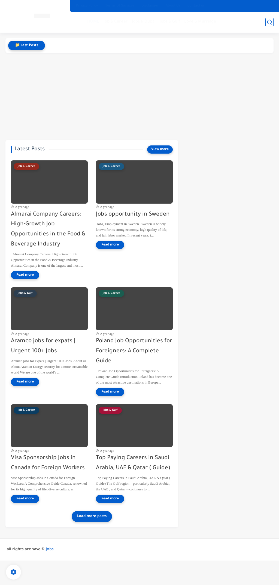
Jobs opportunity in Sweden (133, 214)
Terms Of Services (119, 6)
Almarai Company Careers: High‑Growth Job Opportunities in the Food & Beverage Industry (48, 229)
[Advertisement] (139, 96)
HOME (93, 22)
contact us (196, 6)
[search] (269, 22)
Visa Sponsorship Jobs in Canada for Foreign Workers (48, 463)
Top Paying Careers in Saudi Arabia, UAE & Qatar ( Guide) (133, 463)
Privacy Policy (87, 6)
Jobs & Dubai (144, 22)
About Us (173, 6)
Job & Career (116, 22)
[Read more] (25, 275)
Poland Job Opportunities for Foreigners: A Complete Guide (134, 351)
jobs (50, 549)
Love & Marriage (200, 22)
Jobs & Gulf (170, 22)
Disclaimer (150, 6)
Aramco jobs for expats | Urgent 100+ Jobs (43, 346)
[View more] (160, 149)
